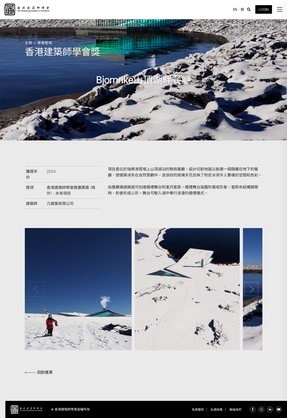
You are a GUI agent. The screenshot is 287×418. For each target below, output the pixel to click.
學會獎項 (44, 43)
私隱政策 (216, 409)
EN (235, 9)
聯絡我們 (235, 409)
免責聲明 (197, 409)
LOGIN (263, 9)
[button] (279, 9)
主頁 (28, 43)
